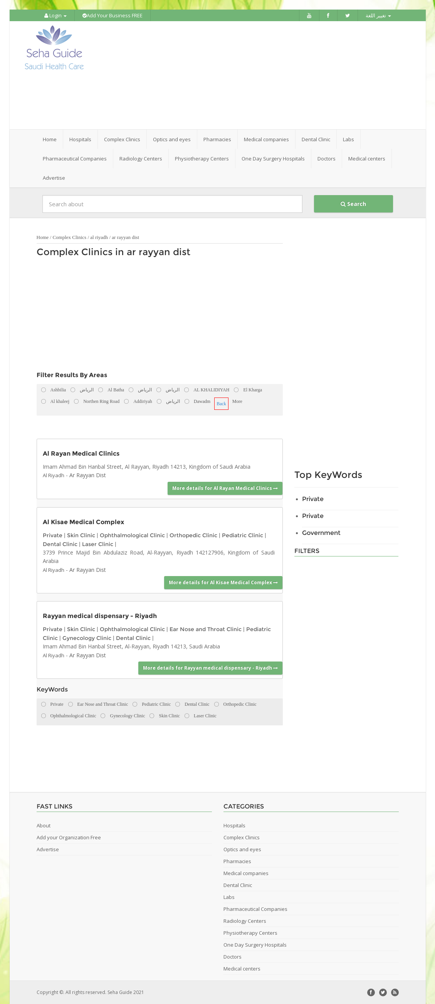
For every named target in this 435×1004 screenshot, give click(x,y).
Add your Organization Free (69, 837)
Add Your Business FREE (112, 15)
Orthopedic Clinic (193, 535)
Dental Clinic (60, 544)
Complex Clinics (69, 237)
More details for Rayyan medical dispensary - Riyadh (210, 668)
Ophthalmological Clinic (132, 535)
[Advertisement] (260, 75)
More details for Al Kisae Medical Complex (223, 582)
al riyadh (99, 237)
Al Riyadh (53, 475)
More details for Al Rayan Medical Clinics (225, 488)
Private (52, 535)
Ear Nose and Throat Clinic (206, 629)
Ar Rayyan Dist (87, 475)
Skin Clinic (81, 535)
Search (353, 203)
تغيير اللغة (378, 15)
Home (50, 139)
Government (321, 532)
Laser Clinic (97, 544)
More (237, 401)
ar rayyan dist (125, 237)
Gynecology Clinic (86, 638)
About (43, 825)
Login (55, 15)
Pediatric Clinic (242, 535)
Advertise (54, 177)
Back (221, 403)
